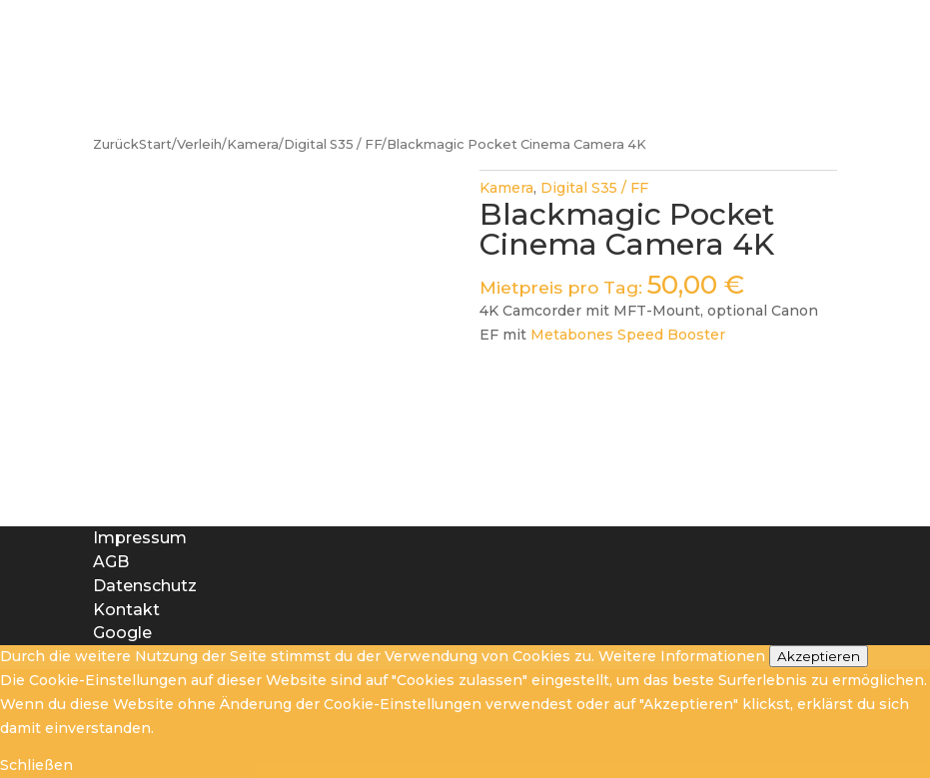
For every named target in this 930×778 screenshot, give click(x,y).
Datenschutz (145, 585)
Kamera (253, 144)
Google (122, 632)
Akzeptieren (818, 656)
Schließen (36, 765)
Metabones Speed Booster (627, 335)
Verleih (199, 144)
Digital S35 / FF (333, 144)
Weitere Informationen (681, 656)
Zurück (116, 144)
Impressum (140, 537)
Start (155, 144)
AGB (111, 561)
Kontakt (126, 609)
